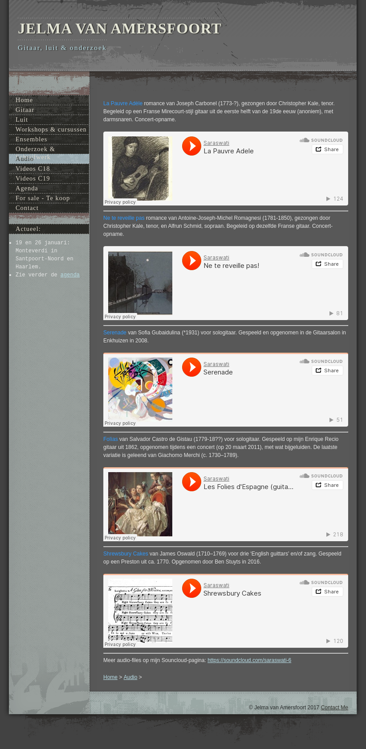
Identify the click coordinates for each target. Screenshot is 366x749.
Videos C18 (33, 168)
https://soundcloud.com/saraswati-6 (249, 660)
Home (110, 677)
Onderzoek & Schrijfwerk (35, 149)
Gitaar (25, 109)
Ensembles (31, 139)
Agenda (27, 188)
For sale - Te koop (43, 198)
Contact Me (334, 707)
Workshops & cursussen (51, 129)
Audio (131, 677)
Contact (27, 207)
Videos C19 (33, 178)
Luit (22, 119)
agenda (70, 275)
